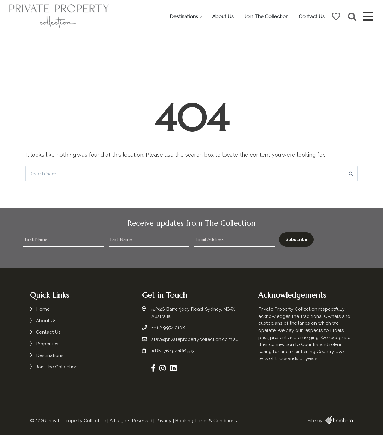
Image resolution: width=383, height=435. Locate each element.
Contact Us (312, 16)
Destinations (184, 16)
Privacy (163, 420)
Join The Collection (266, 16)
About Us (223, 16)
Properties (47, 344)
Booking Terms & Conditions (206, 420)
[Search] (351, 173)
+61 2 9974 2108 (168, 327)
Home (43, 309)
